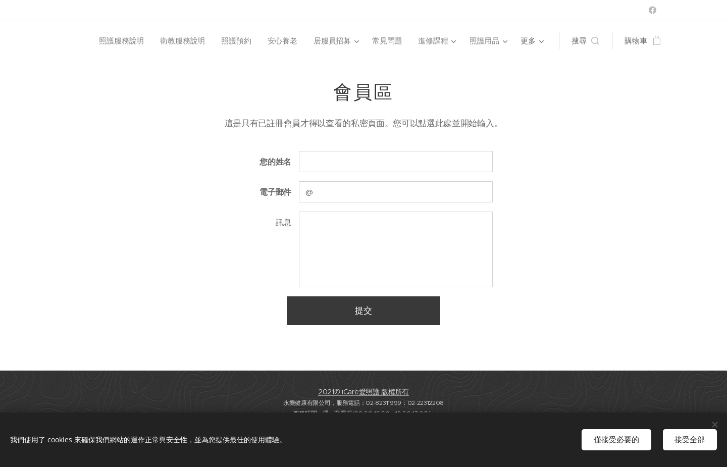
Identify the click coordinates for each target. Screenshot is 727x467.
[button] (585, 41)
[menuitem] (121, 41)
